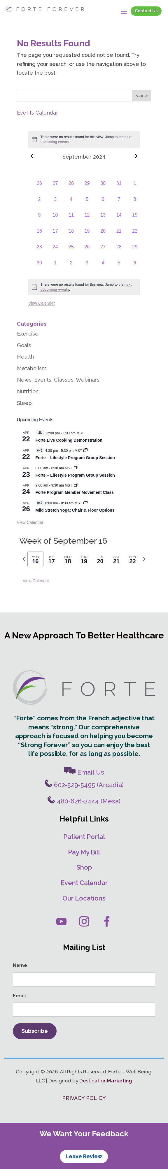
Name (20, 965)
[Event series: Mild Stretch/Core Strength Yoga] (85, 503)
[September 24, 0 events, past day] (55, 251)
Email (19, 995)
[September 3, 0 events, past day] (55, 204)
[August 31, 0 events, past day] (119, 188)
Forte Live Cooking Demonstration (69, 440)
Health (25, 357)
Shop (84, 867)
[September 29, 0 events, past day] (135, 251)
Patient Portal (84, 836)
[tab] (35, 559)
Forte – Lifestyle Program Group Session (75, 457)
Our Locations (84, 898)
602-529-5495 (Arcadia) (84, 785)
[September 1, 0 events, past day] (135, 188)
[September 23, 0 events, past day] (40, 251)
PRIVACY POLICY (84, 1098)
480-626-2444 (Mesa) (84, 801)
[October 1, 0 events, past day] (55, 267)
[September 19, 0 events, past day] (87, 236)
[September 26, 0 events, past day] (87, 251)
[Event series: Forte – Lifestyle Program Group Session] (76, 468)
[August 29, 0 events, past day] (87, 188)
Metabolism (32, 368)
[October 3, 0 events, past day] (87, 267)
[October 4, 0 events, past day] (103, 267)
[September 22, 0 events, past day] (135, 236)
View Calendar (41, 303)
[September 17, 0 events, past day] (55, 236)
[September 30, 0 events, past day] (40, 267)
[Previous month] (31, 155)
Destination (105, 1081)
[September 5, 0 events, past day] (87, 204)
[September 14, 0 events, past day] (119, 220)
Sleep (24, 403)
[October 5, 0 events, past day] (119, 267)
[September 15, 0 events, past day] (135, 220)
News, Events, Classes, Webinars (58, 380)
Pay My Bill (84, 852)
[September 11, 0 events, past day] (71, 220)
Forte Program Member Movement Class (75, 492)
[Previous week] (23, 559)
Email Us (84, 772)
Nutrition (27, 391)
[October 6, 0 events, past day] (135, 267)
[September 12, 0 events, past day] (87, 220)
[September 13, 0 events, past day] (103, 220)
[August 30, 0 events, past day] (103, 188)
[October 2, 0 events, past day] (71, 267)
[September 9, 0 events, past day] (40, 220)
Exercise (27, 334)
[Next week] (144, 559)
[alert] (84, 287)
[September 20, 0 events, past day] (103, 236)
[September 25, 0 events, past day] (71, 251)
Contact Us (146, 10)
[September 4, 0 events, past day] (71, 204)
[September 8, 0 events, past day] (135, 204)
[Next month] (136, 155)
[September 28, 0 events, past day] (119, 251)
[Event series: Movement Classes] (76, 485)
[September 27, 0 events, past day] (103, 251)
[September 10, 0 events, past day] (55, 220)
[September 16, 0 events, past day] (40, 236)
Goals (24, 345)
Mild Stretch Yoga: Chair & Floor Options (75, 510)
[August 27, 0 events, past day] (55, 188)
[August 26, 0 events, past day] (40, 188)
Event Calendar (84, 883)
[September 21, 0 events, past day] (119, 236)
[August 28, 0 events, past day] (71, 188)
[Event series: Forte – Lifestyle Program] (85, 451)
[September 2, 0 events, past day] (40, 204)
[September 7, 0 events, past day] (119, 204)
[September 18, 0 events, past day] (71, 236)
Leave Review (84, 1156)
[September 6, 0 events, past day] (103, 204)
